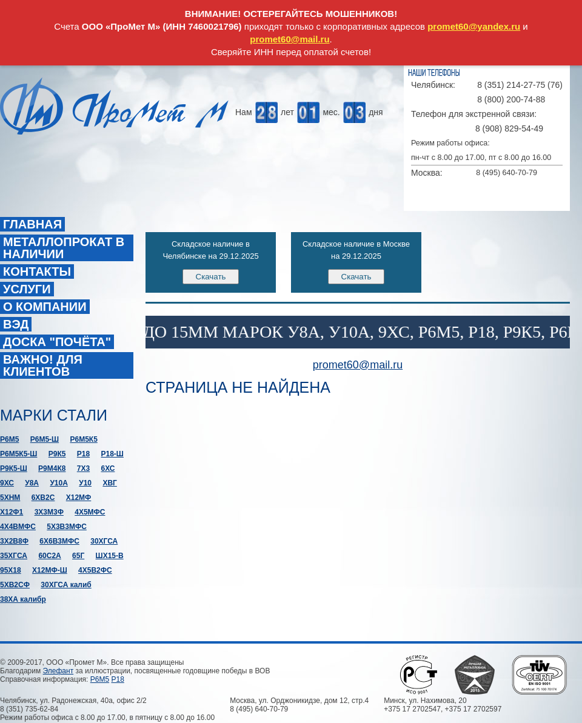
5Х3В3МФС (67, 526)
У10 (85, 483)
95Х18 (10, 570)
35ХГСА (13, 555)
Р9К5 (57, 454)
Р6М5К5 (83, 439)
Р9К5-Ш (13, 468)
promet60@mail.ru (289, 39)
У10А (58, 483)
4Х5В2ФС (95, 570)
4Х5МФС (90, 512)
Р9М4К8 (51, 468)
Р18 (83, 454)
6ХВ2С (43, 497)
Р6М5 (9, 439)
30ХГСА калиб (66, 585)
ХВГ (109, 483)
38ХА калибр (23, 599)
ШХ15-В (110, 555)
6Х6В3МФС (59, 541)
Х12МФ (79, 497)
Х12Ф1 (11, 512)
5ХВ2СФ (15, 585)
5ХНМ (10, 497)
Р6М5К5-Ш (18, 454)
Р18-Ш (112, 454)
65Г (78, 555)
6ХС (108, 468)
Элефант (58, 671)
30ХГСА (104, 541)
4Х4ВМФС (18, 526)
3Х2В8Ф (14, 541)
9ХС (7, 483)
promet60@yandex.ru (473, 26)
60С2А (49, 555)
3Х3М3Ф (49, 512)
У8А (32, 483)
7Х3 (83, 468)
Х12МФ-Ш (49, 570)
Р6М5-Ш (44, 439)
